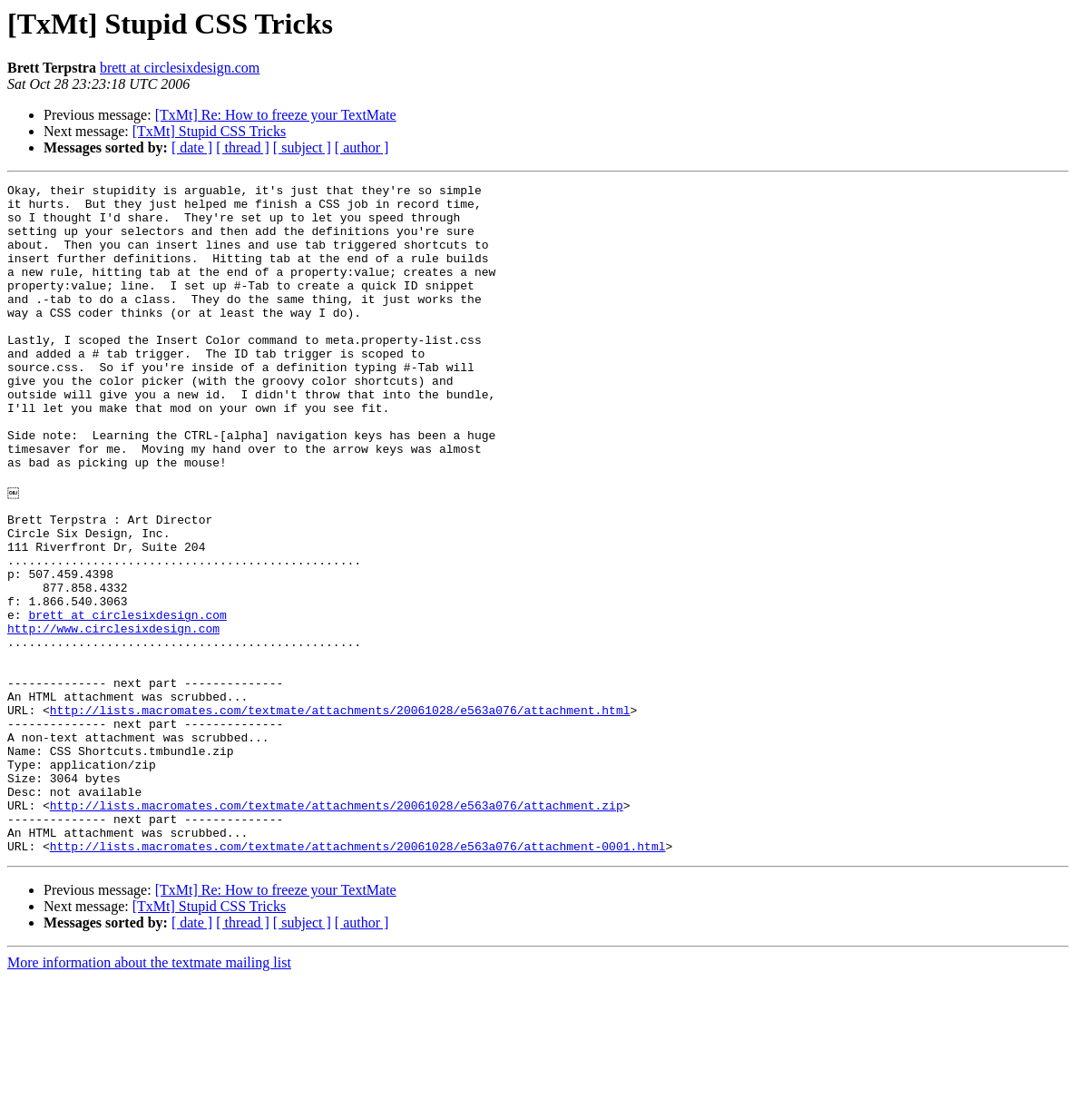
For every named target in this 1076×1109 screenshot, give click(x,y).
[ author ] (362, 147)
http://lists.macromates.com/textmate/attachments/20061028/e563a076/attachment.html (340, 813)
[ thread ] (242, 147)
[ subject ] (302, 147)
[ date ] (191, 147)
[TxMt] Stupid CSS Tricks (209, 131)
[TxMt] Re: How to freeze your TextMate (275, 115)
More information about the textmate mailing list (149, 1093)
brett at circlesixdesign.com (179, 67)
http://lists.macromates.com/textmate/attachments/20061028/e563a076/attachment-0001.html (358, 976)
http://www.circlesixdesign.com (113, 715)
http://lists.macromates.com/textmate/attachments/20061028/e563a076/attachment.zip (336, 927)
